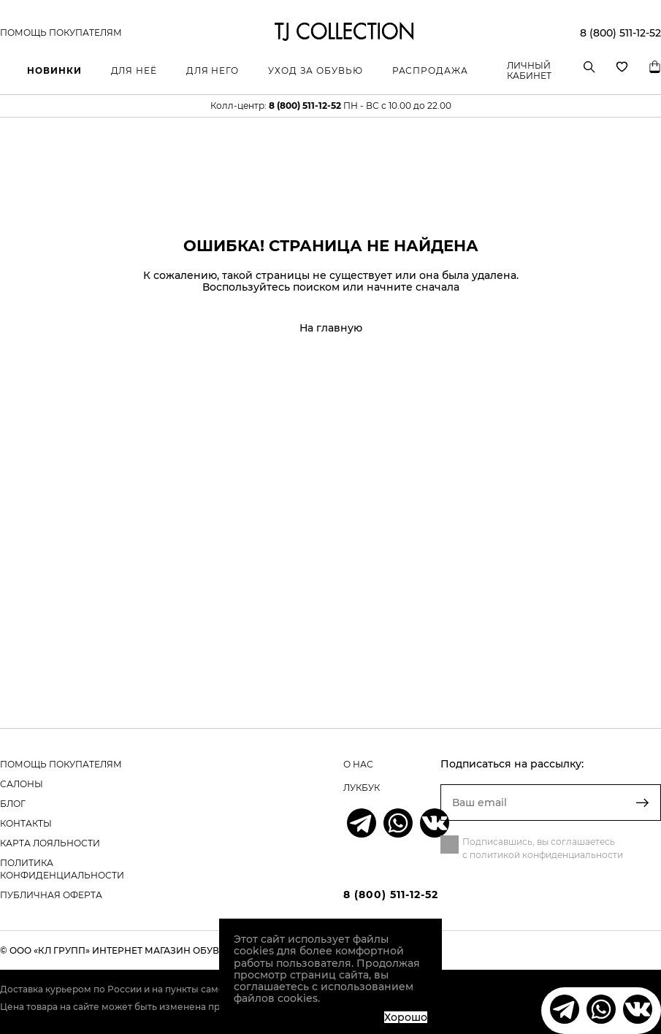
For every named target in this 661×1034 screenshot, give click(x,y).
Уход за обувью (315, 70)
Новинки (54, 70)
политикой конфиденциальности (546, 854)
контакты (26, 823)
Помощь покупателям (61, 33)
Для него (212, 70)
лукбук (361, 788)
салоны (21, 783)
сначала (437, 287)
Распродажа (430, 70)
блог (13, 803)
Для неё (134, 70)
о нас (358, 764)
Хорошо (405, 1017)
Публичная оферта (51, 894)
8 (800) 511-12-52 (620, 33)
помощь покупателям (61, 764)
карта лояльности (50, 843)
